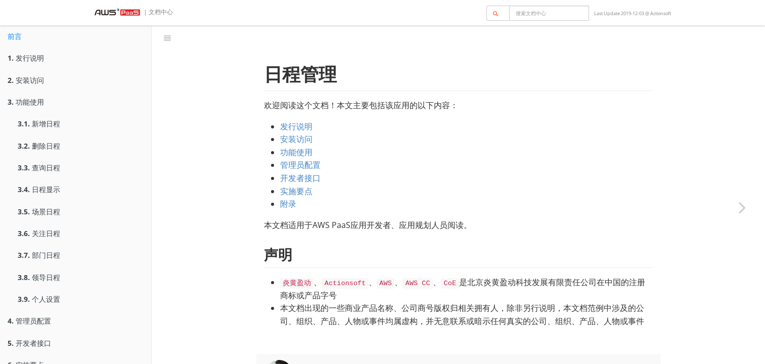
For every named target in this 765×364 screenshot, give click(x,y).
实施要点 (296, 165)
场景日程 (39, 211)
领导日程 (39, 277)
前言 (15, 36)
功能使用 (26, 102)
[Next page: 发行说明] (742, 207)
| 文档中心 (157, 12)
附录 (288, 178)
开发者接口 (29, 343)
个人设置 (39, 299)
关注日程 (39, 233)
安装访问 (26, 80)
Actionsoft (660, 13)
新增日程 (39, 123)
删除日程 (39, 146)
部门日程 (39, 255)
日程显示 (39, 189)
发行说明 (26, 58)
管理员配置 (29, 321)
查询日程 (39, 167)
